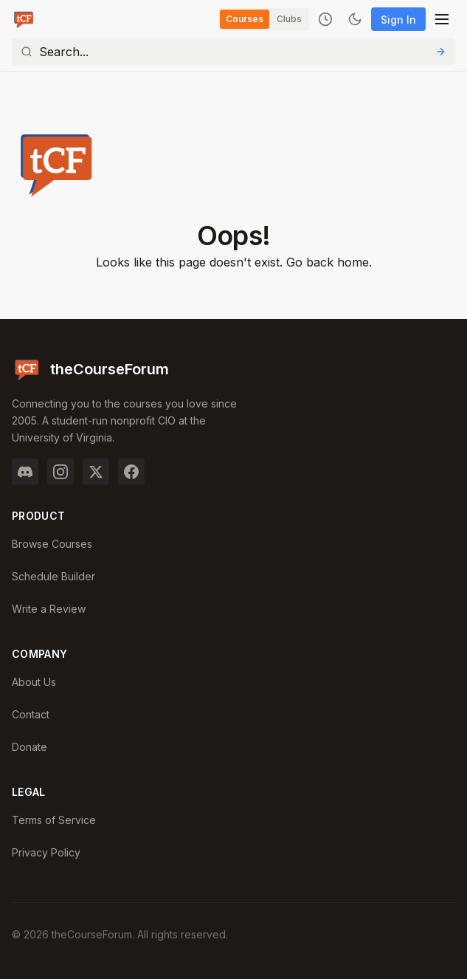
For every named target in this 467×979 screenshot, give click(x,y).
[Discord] (25, 471)
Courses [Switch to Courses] (244, 18)
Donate (29, 747)
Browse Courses (52, 543)
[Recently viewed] (325, 19)
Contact (30, 714)
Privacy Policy (46, 852)
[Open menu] (442, 19)
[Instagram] (60, 471)
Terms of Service (54, 820)
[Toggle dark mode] (355, 19)
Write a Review (49, 608)
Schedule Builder (53, 576)
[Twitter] (96, 471)
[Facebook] (131, 471)
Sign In (398, 19)
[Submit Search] (440, 51)
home (353, 262)
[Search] (233, 51)
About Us (34, 682)
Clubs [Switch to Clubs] (289, 18)
